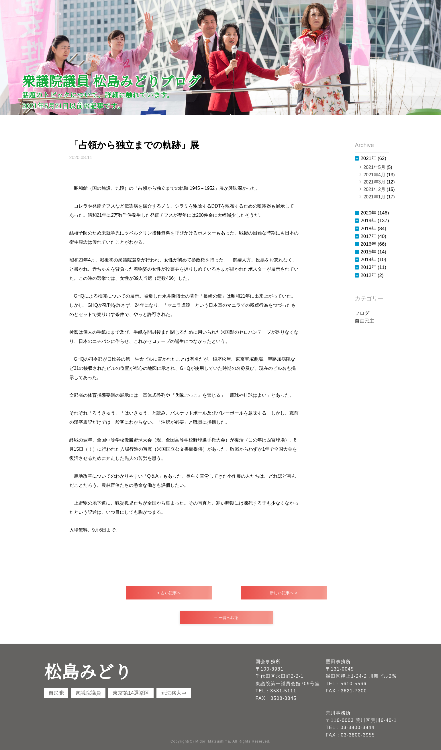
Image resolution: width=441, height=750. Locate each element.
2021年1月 (374, 196)
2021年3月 (374, 181)
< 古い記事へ (169, 593)
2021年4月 (374, 174)
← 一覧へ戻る (226, 617)
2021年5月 (374, 167)
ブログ (362, 313)
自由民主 (364, 321)
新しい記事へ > (283, 593)
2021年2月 (374, 189)
